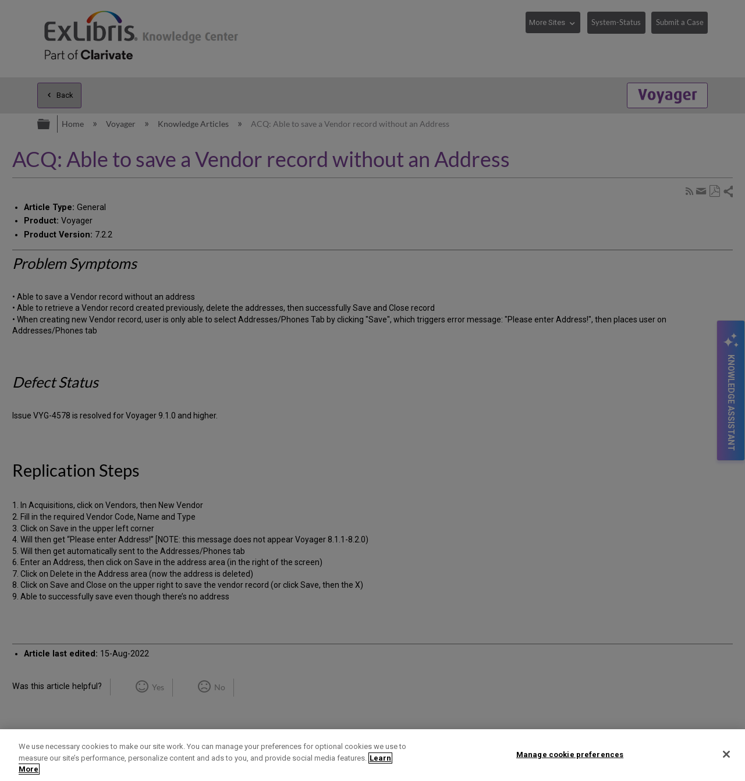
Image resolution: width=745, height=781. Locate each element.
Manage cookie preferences (569, 754)
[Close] (726, 754)
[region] (372, 755)
